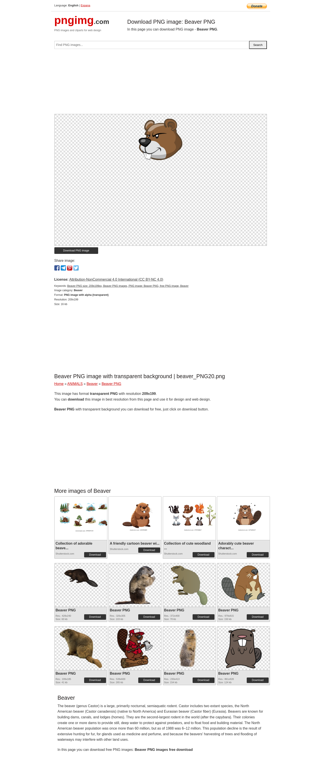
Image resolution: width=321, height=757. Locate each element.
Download (95, 554)
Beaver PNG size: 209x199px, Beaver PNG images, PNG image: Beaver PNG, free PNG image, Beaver (128, 285)
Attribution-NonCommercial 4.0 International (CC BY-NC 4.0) (116, 279)
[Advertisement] (160, 83)
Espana (85, 5)
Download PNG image (76, 250)
